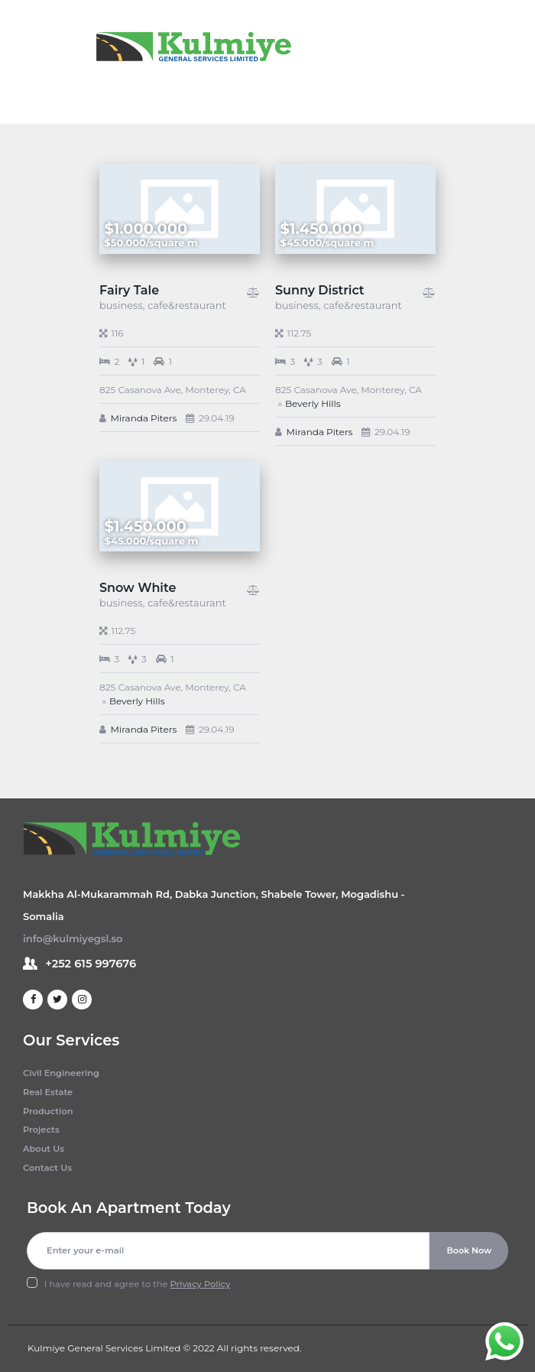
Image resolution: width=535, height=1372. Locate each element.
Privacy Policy (200, 1284)
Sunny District (320, 290)
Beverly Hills (313, 403)
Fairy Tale (129, 290)
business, (123, 305)
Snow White (137, 587)
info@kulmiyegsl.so (72, 938)
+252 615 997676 (90, 963)
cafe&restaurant (187, 305)
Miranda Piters (144, 418)
